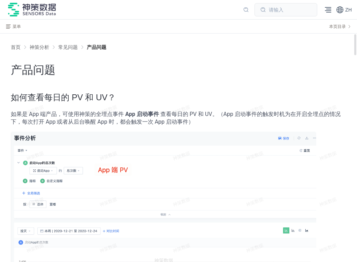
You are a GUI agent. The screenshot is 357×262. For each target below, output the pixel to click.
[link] (39, 47)
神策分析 (39, 47)
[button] (344, 10)
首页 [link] (16, 47)
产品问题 (96, 47)
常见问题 (68, 47)
